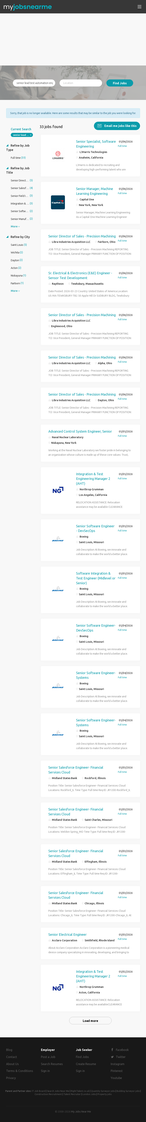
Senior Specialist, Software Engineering (96, 144)
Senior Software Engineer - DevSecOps (95, 528)
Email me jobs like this (120, 125)
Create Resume (86, 1064)
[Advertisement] (73, 39)
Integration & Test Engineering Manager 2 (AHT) (93, 478)
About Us (12, 1064)
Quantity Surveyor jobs (103, 1091)
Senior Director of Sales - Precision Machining (82, 236)
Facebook (122, 1049)
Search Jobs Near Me (58, 1091)
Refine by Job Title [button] (18, 170)
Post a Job (48, 1057)
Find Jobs (120, 83)
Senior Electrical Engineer (67, 934)
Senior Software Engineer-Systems (95, 675)
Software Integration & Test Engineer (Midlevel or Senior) (95, 578)
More (14, 226)
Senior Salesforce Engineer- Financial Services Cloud (75, 769)
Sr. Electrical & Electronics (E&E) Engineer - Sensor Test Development (80, 275)
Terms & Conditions (19, 1071)
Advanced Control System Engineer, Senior (80, 431)
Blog (9, 1049)
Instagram (117, 1064)
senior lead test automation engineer (23, 135)
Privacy (11, 1078)
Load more (90, 1020)
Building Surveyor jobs (128, 1091)
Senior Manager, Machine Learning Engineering (94, 191)
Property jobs (104, 1094)
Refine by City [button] (20, 237)
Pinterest (117, 1071)
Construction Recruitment (48, 1094)
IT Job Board (38, 1091)
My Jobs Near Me (81, 1111)
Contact (11, 1057)
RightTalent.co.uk (80, 1091)
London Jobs (89, 1094)
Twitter (121, 1057)
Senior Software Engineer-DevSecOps (95, 628)
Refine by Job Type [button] (18, 147)
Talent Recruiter (72, 1094)
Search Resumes (52, 1064)
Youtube (116, 1078)
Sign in (45, 1071)
